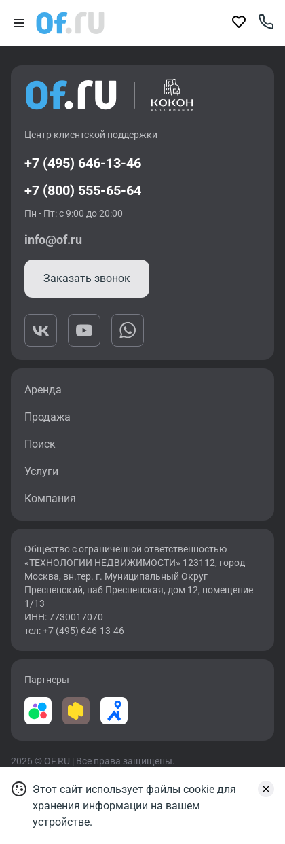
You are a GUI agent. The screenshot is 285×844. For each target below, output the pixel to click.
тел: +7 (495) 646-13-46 (74, 630)
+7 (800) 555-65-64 (82, 190)
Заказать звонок (86, 278)
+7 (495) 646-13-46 (82, 163)
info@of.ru (53, 239)
